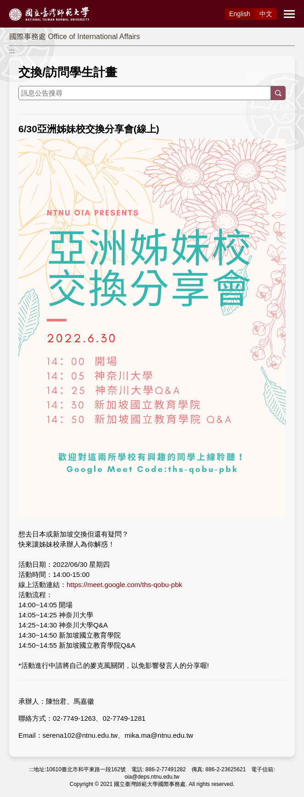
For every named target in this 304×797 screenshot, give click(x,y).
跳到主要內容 (19, 5)
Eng (239, 13)
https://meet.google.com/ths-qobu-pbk (124, 584)
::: (12, 51)
